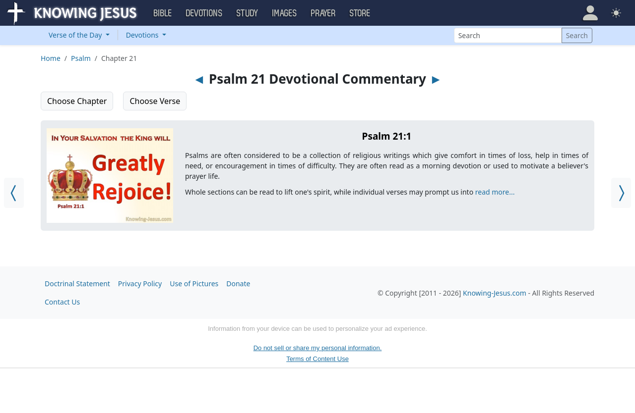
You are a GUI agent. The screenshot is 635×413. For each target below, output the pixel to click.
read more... (495, 192)
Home (51, 58)
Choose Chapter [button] (77, 101)
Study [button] (247, 13)
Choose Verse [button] (154, 101)
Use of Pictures (194, 283)
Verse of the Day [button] (76, 35)
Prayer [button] (323, 13)
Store (360, 13)
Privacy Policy (140, 283)
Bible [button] (163, 13)
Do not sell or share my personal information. (318, 348)
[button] (590, 13)
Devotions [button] (204, 13)
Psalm (81, 58)
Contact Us (62, 302)
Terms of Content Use (317, 358)
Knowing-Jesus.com (494, 293)
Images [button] (284, 13)
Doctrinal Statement (77, 283)
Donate (238, 283)
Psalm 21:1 (387, 136)
